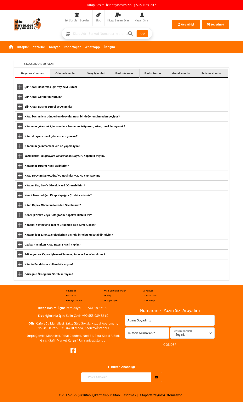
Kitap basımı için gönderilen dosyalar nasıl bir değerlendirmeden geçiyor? (72, 116)
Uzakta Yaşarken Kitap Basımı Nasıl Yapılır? (53, 244)
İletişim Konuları (212, 73)
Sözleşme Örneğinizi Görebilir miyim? (49, 274)
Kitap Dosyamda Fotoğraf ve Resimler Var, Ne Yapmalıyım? (62, 175)
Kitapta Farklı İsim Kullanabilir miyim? (49, 264)
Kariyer (54, 47)
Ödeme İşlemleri (65, 73)
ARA (142, 33)
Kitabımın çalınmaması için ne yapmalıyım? (52, 146)
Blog (107, 295)
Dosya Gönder (74, 300)
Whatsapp (92, 47)
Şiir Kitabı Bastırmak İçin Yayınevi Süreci (51, 86)
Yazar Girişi (150, 295)
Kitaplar (23, 47)
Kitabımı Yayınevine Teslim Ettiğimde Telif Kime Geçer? (60, 224)
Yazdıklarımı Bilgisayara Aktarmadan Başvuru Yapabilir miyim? (65, 155)
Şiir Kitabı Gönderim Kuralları (43, 96)
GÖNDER (169, 345)
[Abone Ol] (156, 377)
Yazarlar (39, 47)
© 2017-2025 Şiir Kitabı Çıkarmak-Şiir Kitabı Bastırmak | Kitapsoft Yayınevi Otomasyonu (121, 395)
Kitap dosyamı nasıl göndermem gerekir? (51, 136)
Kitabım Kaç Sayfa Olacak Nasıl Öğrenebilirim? (55, 185)
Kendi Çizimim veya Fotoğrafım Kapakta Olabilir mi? (58, 215)
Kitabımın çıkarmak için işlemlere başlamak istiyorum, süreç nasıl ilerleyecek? (75, 126)
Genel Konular (181, 73)
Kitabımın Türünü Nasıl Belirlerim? (47, 165)
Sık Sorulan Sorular (115, 290)
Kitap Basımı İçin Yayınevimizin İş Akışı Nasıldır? (121, 5)
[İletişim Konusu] (192, 333)
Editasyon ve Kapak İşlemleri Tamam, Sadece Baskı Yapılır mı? (65, 254)
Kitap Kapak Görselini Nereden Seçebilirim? (53, 205)
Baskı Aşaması (124, 73)
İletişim (109, 47)
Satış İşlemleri (96, 73)
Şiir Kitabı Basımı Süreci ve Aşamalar (48, 106)
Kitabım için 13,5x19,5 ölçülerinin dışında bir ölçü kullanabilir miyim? (69, 234)
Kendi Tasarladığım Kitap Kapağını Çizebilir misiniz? (58, 195)
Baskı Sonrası (153, 73)
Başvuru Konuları (32, 73)
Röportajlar (72, 47)
